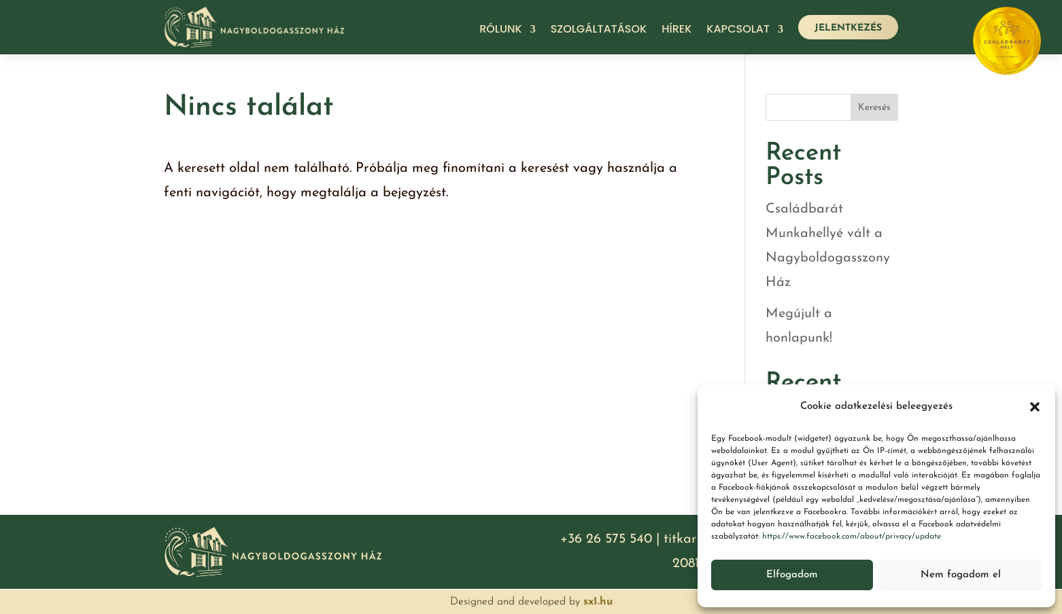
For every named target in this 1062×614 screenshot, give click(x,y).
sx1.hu (598, 601)
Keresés (874, 108)
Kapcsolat (738, 30)
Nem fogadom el (961, 575)
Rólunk (500, 30)
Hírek (676, 30)
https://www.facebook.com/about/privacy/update (851, 536)
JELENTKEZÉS (848, 28)
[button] (1035, 407)
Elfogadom (792, 575)
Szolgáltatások (599, 30)
